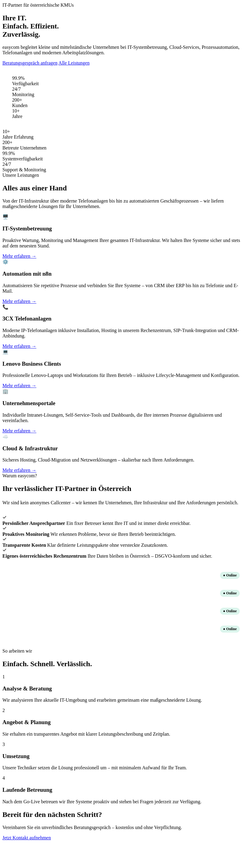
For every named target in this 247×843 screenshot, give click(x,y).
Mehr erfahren (19, 256)
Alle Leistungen (74, 62)
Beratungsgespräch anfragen (30, 62)
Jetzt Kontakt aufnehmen (26, 837)
